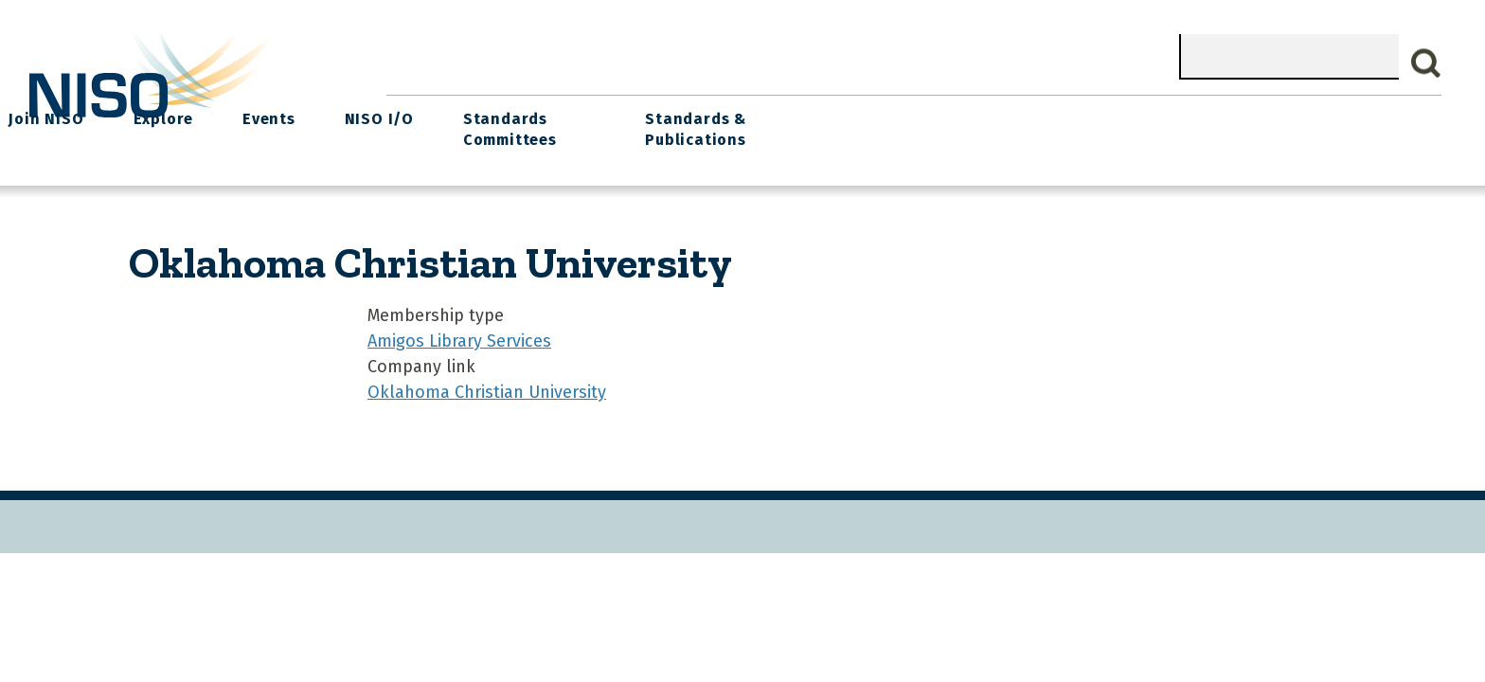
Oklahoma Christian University (486, 384)
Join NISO (669, 114)
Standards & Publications (1312, 124)
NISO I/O (982, 114)
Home (429, 114)
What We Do (541, 114)
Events (878, 114)
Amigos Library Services (459, 333)
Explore (779, 114)
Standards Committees (1107, 124)
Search (1426, 63)
